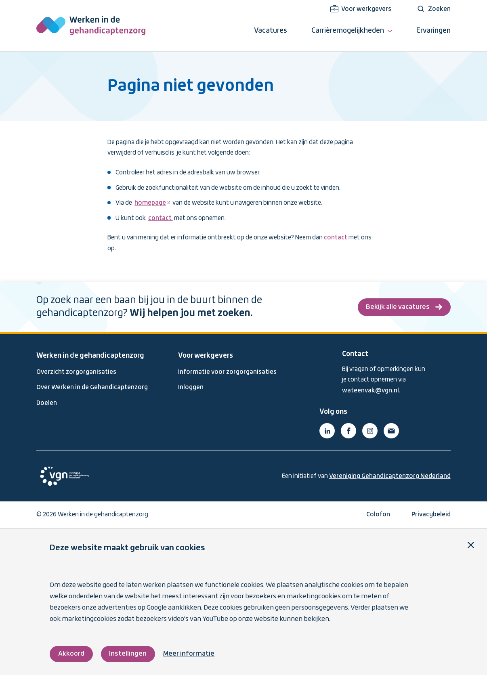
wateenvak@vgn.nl (370, 391)
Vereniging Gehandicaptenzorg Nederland (390, 476)
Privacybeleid (431, 515)
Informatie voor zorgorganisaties (227, 372)
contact (160, 218)
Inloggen (191, 387)
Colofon (378, 515)
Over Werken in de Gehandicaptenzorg (92, 387)
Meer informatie (188, 654)
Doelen (46, 403)
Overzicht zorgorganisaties (76, 372)
